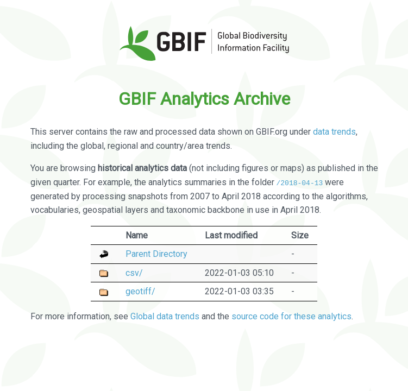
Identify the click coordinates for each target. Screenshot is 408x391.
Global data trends (164, 316)
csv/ (134, 272)
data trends (334, 132)
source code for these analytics (291, 316)
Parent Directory (156, 254)
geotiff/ (140, 291)
